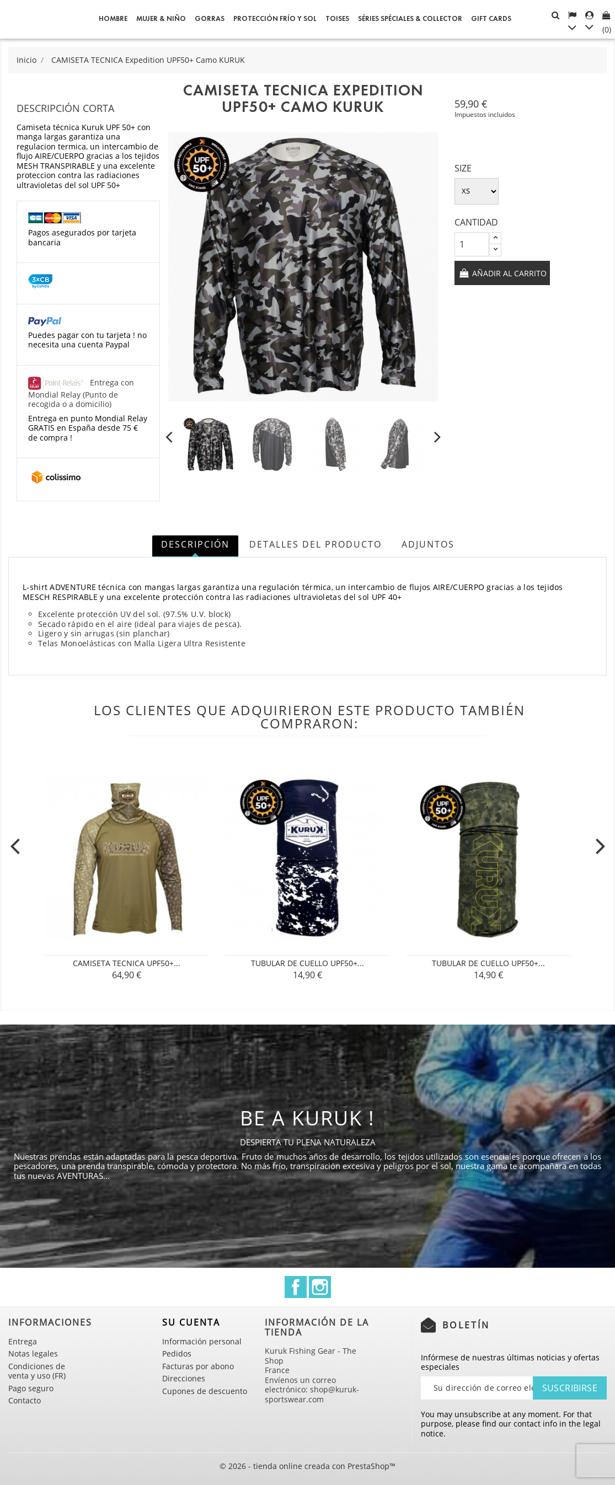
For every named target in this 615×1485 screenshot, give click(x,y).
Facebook (296, 1287)
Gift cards (491, 18)
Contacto (24, 1400)
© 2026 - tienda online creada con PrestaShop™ (307, 1466)
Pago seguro (31, 1388)
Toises (337, 18)
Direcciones (183, 1378)
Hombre (113, 18)
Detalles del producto (315, 544)
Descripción (195, 544)
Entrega (22, 1341)
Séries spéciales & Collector (410, 18)
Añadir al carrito (508, 273)
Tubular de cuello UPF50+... (307, 963)
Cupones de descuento (204, 1391)
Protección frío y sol (275, 18)
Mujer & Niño (161, 18)
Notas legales (33, 1353)
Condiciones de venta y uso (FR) (37, 1371)
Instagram (320, 1287)
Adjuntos (428, 544)
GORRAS (209, 18)
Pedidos (176, 1353)
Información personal (202, 1341)
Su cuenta (191, 1322)
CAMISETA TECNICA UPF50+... (126, 963)
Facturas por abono (198, 1366)
